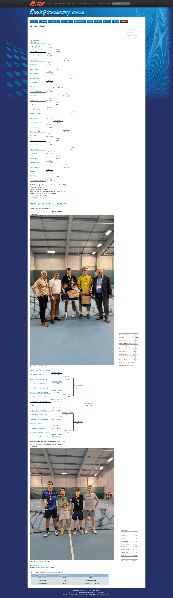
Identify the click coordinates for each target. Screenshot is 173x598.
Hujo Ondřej (33, 153)
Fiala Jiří (32, 176)
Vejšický (53, 390)
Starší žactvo (54, 21)
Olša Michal (33, 379)
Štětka (49, 80)
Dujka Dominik (34, 118)
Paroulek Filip (34, 149)
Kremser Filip (34, 414)
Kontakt (107, 3)
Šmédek (49, 53)
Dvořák (58, 156)
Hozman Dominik (35, 167)
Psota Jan (33, 104)
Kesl (66, 165)
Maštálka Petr (34, 100)
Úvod (49, 3)
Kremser (64, 412)
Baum (49, 44)
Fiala (80, 421)
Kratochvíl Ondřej (35, 131)
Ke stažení (100, 3)
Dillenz (49, 89)
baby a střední (80, 21)
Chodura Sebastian (35, 91)
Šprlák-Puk (70, 394)
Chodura (59, 434)
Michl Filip (33, 64)
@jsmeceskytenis (73, 594)
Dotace (116, 21)
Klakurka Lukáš (34, 113)
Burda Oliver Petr (35, 140)
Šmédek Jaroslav (35, 56)
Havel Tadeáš (34, 122)
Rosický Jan (33, 82)
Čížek (66, 129)
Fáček (49, 98)
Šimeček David (34, 162)
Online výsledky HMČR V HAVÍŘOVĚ (48, 204)
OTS (68, 3)
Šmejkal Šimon (34, 136)
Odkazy (124, 21)
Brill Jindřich (33, 73)
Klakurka (49, 116)
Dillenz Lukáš (34, 87)
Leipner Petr (33, 410)
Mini (90, 21)
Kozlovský (59, 381)
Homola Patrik (34, 109)
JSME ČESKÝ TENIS (90, 594)
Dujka (64, 394)
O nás (55, 3)
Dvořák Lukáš (34, 158)
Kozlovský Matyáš (35, 47)
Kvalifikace (34, 565)
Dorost (43, 21)
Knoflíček (58, 120)
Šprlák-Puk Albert (44, 401)
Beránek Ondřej (42, 379)
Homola (58, 102)
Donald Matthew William (37, 180)
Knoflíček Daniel (34, 127)
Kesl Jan (32, 171)
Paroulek (59, 390)
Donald (50, 178)
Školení (93, 3)
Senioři (98, 21)
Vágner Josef (34, 69)
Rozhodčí (107, 21)
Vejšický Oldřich (34, 388)
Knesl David (33, 60)
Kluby (73, 3)
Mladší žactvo (67, 21)
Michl (49, 62)
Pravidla (86, 3)
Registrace (62, 3)
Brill (50, 71)
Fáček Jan (33, 96)
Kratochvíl (49, 133)
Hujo (49, 151)
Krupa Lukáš (33, 51)
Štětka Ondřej (34, 78)
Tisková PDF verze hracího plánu (42, 568)
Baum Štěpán (34, 42)
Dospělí (34, 21)
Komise (80, 3)
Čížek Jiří (32, 145)
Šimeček (70, 412)
